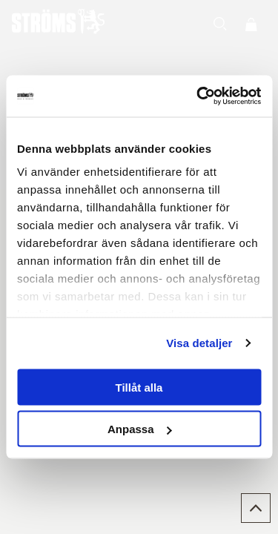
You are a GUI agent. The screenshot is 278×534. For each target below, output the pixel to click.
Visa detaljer (199, 343)
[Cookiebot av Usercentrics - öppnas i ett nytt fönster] (198, 96)
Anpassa (139, 429)
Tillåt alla (139, 386)
